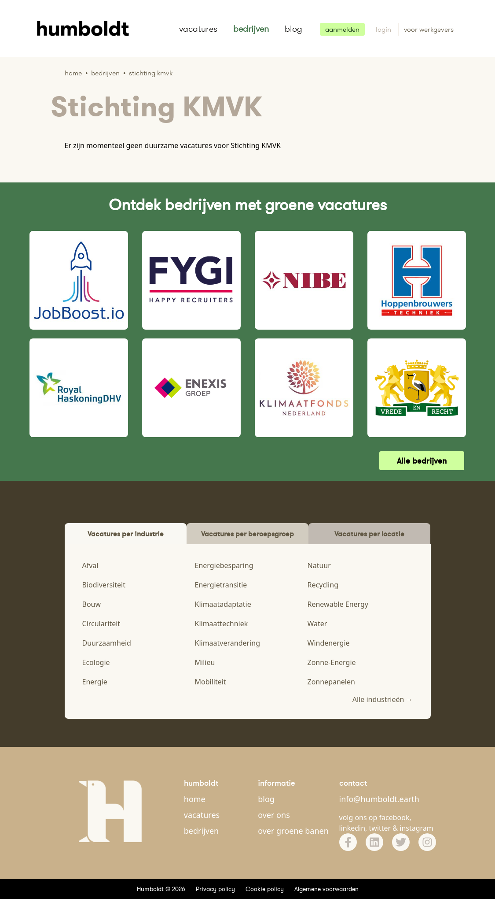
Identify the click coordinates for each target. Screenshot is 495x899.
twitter (380, 828)
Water (317, 623)
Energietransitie (221, 585)
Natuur (319, 565)
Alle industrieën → (382, 699)
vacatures (198, 28)
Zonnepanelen (331, 682)
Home (73, 73)
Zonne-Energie (332, 662)
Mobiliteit (210, 682)
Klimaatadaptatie (223, 604)
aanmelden (342, 29)
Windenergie (329, 643)
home (194, 799)
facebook (394, 817)
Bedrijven (105, 73)
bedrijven (251, 28)
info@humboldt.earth (379, 799)
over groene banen (293, 830)
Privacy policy (215, 889)
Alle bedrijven (422, 461)
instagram (416, 828)
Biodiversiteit (103, 585)
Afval (90, 565)
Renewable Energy (338, 604)
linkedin (352, 828)
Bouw (91, 604)
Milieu (205, 662)
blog (293, 28)
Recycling (323, 585)
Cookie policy (265, 889)
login (384, 29)
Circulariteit (101, 623)
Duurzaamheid (106, 643)
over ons (274, 815)
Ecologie (96, 662)
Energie (94, 682)
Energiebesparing (224, 565)
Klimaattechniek (221, 623)
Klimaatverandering (227, 643)
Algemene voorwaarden (326, 889)
